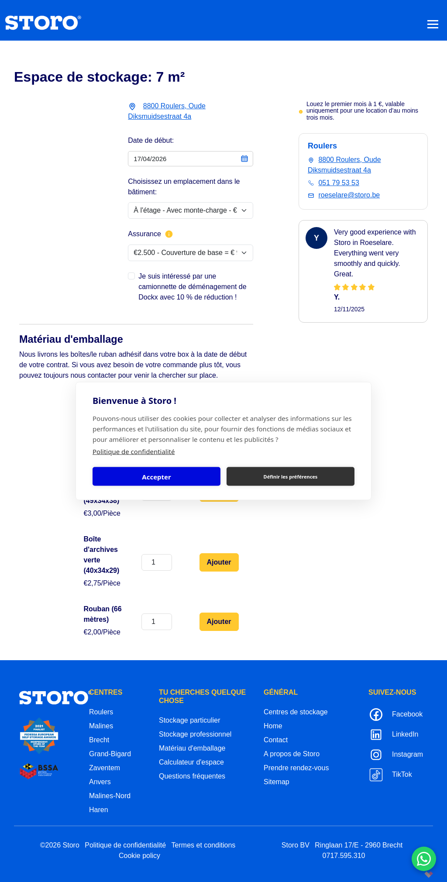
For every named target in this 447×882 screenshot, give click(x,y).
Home (273, 726)
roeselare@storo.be (349, 195)
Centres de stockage (296, 712)
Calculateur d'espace (191, 762)
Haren (98, 809)
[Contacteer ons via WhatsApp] (424, 859)
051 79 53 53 (338, 182)
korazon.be (414, 874)
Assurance (150, 234)
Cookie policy (139, 855)
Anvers (100, 782)
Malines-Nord (110, 795)
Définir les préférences (291, 476)
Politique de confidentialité (134, 451)
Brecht (99, 740)
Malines (101, 726)
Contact (276, 740)
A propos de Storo (292, 754)
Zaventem (104, 768)
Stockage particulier (189, 720)
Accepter (156, 476)
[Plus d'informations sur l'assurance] (169, 234)
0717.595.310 (344, 855)
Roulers (101, 712)
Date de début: (151, 140)
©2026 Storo (59, 845)
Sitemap (276, 782)
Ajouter (219, 562)
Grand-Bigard (110, 754)
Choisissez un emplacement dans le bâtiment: (184, 187)
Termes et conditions (204, 845)
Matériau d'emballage (192, 748)
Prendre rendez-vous (296, 768)
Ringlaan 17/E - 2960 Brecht (358, 845)
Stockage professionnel (195, 734)
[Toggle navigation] (433, 23)
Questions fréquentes (192, 776)
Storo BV (295, 845)
